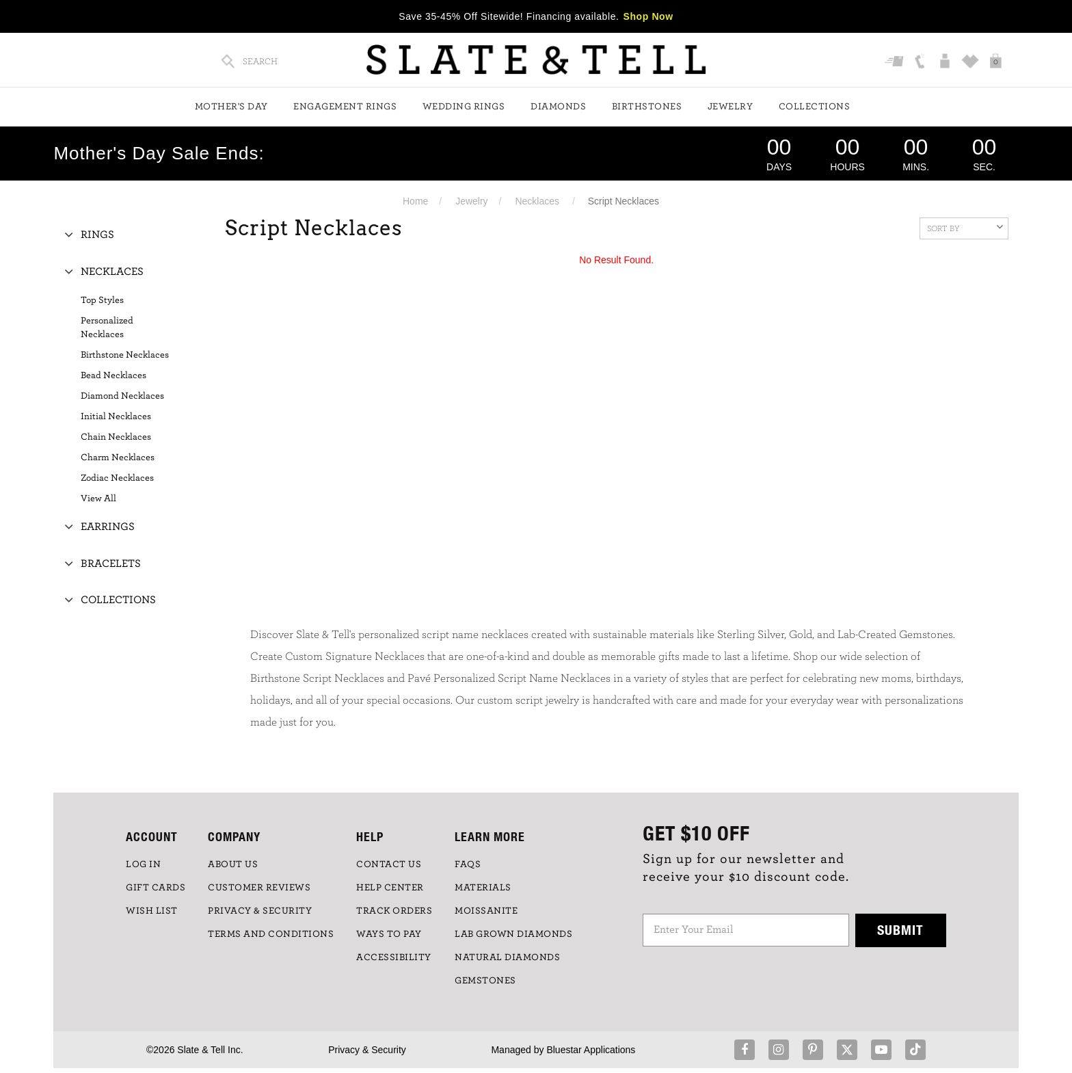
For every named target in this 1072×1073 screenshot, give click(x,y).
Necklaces (537, 201)
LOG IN (143, 864)
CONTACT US (388, 864)
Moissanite (486, 911)
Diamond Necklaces (122, 396)
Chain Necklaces (116, 437)
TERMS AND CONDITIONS (271, 934)
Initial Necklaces (116, 416)
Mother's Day (231, 106)
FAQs (468, 864)
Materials (483, 887)
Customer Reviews (259, 887)
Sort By (965, 227)
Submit (900, 930)
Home (415, 201)
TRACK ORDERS (394, 911)
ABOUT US (233, 864)
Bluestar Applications (590, 1049)
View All (98, 498)
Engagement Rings (345, 106)
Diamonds (558, 106)
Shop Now (648, 16)
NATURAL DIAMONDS (507, 957)
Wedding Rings (464, 106)
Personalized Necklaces (107, 327)
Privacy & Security (367, 1049)
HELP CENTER (390, 887)
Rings (97, 234)
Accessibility (393, 957)
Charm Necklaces (118, 457)
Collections (814, 106)
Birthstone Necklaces (125, 355)
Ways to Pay (389, 934)
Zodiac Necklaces (117, 478)
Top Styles (102, 300)
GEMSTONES (485, 980)
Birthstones (647, 106)
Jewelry (730, 106)
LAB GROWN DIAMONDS (513, 934)
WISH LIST (152, 911)
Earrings (108, 526)
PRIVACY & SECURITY (260, 911)
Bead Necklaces (113, 375)
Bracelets (111, 563)
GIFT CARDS (155, 887)
